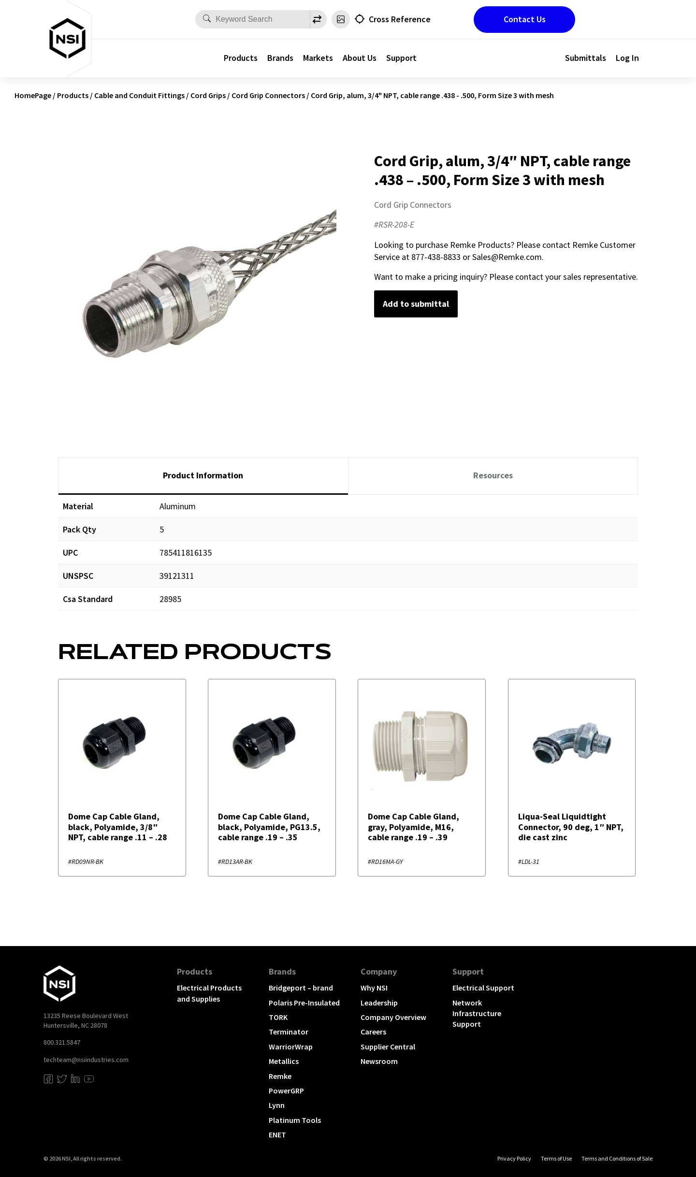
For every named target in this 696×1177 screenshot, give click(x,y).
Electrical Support (483, 987)
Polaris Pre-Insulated (304, 1002)
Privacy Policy (514, 1158)
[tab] (203, 476)
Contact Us (525, 19)
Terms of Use (556, 1158)
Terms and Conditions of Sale (616, 1158)
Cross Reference (400, 19)
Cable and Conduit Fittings (139, 95)
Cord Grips (208, 95)
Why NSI (374, 987)
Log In (627, 57)
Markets (318, 57)
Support (401, 57)
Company (379, 971)
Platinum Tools (295, 1120)
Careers (373, 1031)
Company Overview (393, 1017)
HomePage (32, 95)
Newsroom (379, 1061)
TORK (278, 1017)
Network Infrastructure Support (476, 1013)
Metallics (284, 1061)
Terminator (288, 1031)
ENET (277, 1134)
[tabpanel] (348, 560)
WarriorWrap (291, 1046)
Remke (280, 1076)
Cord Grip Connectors (268, 95)
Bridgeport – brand (301, 987)
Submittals (585, 57)
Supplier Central (388, 1046)
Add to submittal (416, 303)
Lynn (277, 1105)
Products (241, 57)
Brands (280, 57)
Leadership (379, 1002)
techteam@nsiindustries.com (86, 1059)
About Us (360, 57)
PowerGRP (286, 1090)
